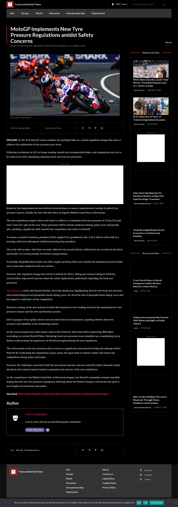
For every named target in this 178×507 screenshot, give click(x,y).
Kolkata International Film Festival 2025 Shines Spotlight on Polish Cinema (150, 324)
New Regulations (31, 450)
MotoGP (19, 450)
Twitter (148, 481)
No (145, 503)
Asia (136, 295)
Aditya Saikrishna (36, 414)
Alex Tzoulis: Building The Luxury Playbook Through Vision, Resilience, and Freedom (150, 403)
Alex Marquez (14, 290)
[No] (174, 502)
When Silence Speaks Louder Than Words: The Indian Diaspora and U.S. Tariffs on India (149, 84)
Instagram (149, 476)
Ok (139, 503)
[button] (163, 4)
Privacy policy (156, 503)
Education (139, 93)
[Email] (48, 430)
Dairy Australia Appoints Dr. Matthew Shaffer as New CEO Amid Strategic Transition (150, 199)
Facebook (149, 471)
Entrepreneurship (143, 207)
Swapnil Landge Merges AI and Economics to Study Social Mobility (150, 236)
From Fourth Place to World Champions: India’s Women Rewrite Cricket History (148, 287)
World (168, 42)
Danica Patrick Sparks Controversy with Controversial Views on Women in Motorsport (63, 394)
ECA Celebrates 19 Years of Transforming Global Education (150, 121)
